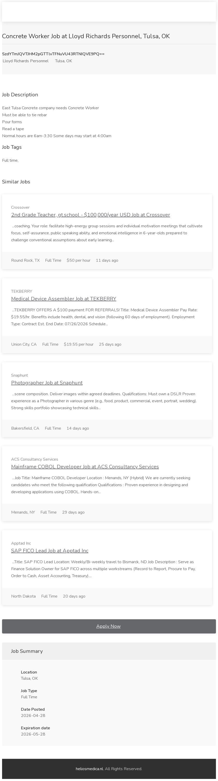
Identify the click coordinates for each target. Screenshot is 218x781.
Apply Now (108, 626)
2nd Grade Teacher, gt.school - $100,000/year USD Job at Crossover (90, 214)
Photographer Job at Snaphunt (47, 382)
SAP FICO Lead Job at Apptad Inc (49, 550)
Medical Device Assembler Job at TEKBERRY (63, 298)
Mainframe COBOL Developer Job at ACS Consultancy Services (85, 466)
